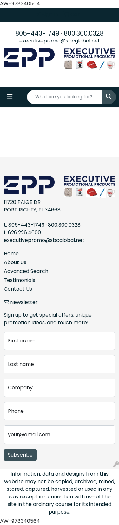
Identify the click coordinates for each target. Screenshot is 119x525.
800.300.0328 (84, 33)
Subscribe (20, 454)
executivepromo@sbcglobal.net (59, 40)
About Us (15, 262)
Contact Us (18, 289)
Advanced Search (26, 271)
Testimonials (19, 280)
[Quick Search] (64, 97)
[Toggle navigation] (10, 97)
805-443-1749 (37, 33)
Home (11, 253)
